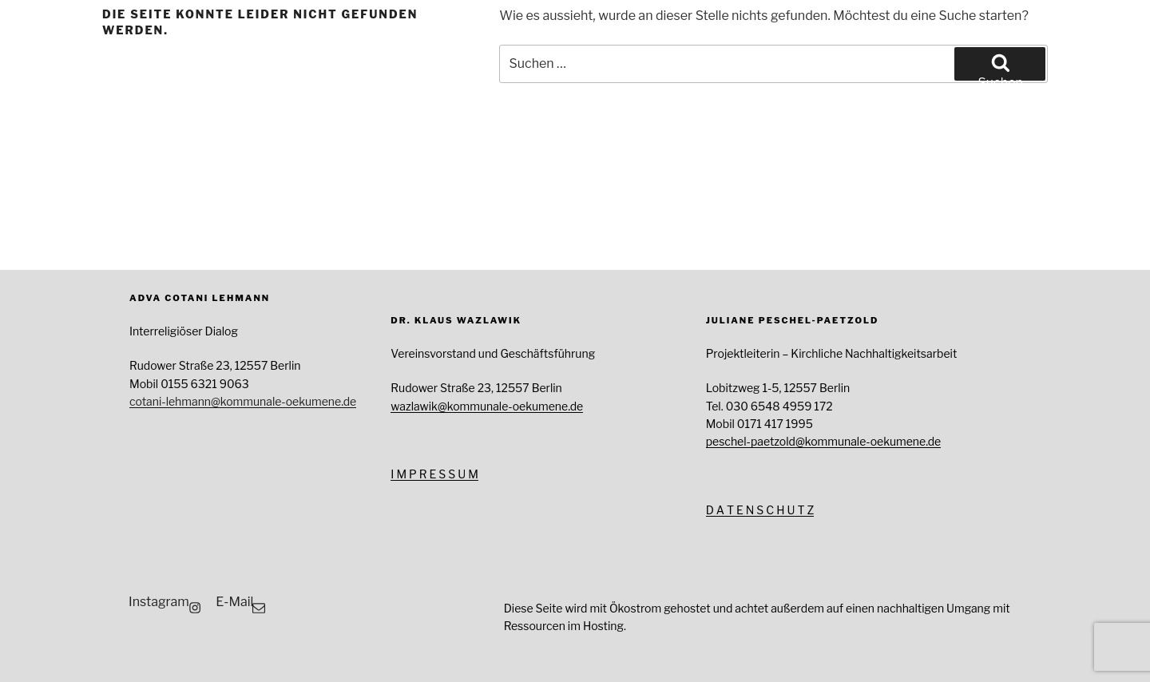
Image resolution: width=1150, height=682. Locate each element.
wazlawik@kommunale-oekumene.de (487, 406)
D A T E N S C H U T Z (760, 510)
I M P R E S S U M (434, 474)
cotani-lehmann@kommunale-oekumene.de (242, 401)
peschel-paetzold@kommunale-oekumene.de (824, 441)
